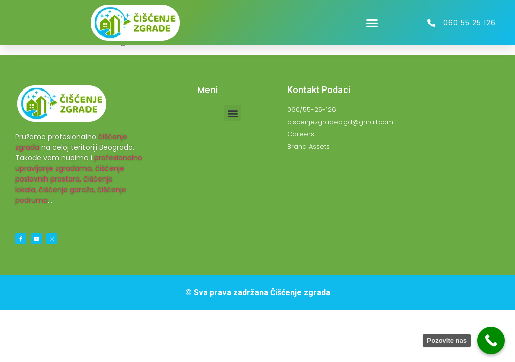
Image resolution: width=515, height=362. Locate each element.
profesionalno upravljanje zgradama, (78, 163)
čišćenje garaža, (67, 190)
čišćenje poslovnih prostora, (69, 173)
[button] (372, 22)
